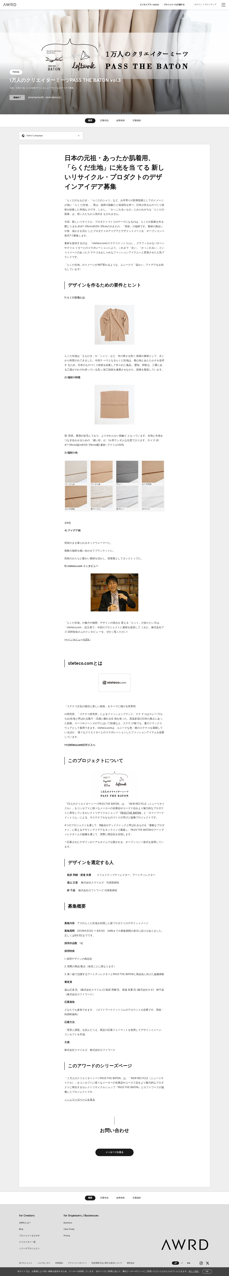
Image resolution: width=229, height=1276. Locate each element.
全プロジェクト (25, 1263)
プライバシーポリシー (77, 1263)
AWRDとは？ (25, 1223)
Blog (21, 1229)
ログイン (198, 4)
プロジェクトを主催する (174, 4)
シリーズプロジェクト (29, 1248)
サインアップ (210, 4)
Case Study (69, 1229)
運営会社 (131, 1263)
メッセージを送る (114, 1152)
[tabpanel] (114, 62)
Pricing (67, 1236)
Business (68, 1223)
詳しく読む (194, 1271)
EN (188, 1263)
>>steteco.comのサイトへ (79, 745)
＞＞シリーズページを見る (79, 1099)
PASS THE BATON (130, 813)
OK (207, 1271)
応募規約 (137, 120)
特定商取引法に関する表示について (107, 1263)
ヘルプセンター (44, 1263)
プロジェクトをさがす (29, 1236)
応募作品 (104, 120)
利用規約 (59, 1263)
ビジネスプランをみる (149, 4)
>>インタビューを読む (77, 639)
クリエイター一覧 (27, 1242)
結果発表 (120, 120)
